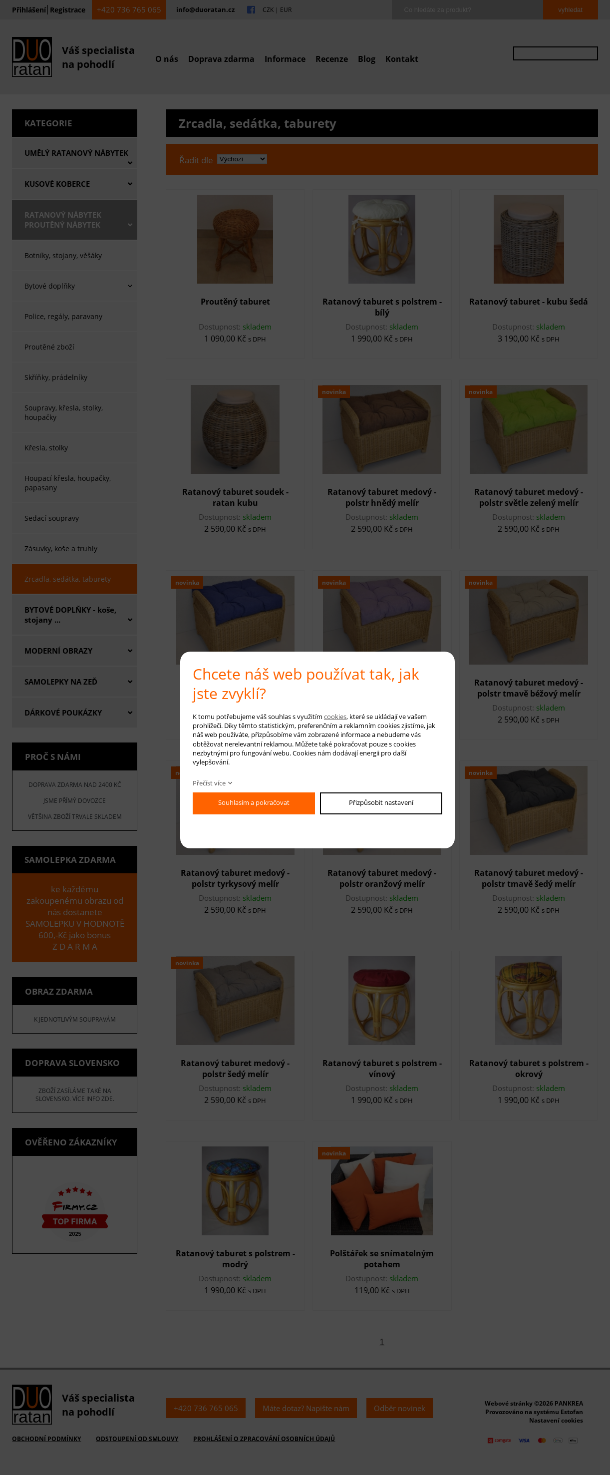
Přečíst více (209, 782)
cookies (335, 716)
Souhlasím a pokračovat (254, 802)
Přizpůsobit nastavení (381, 802)
